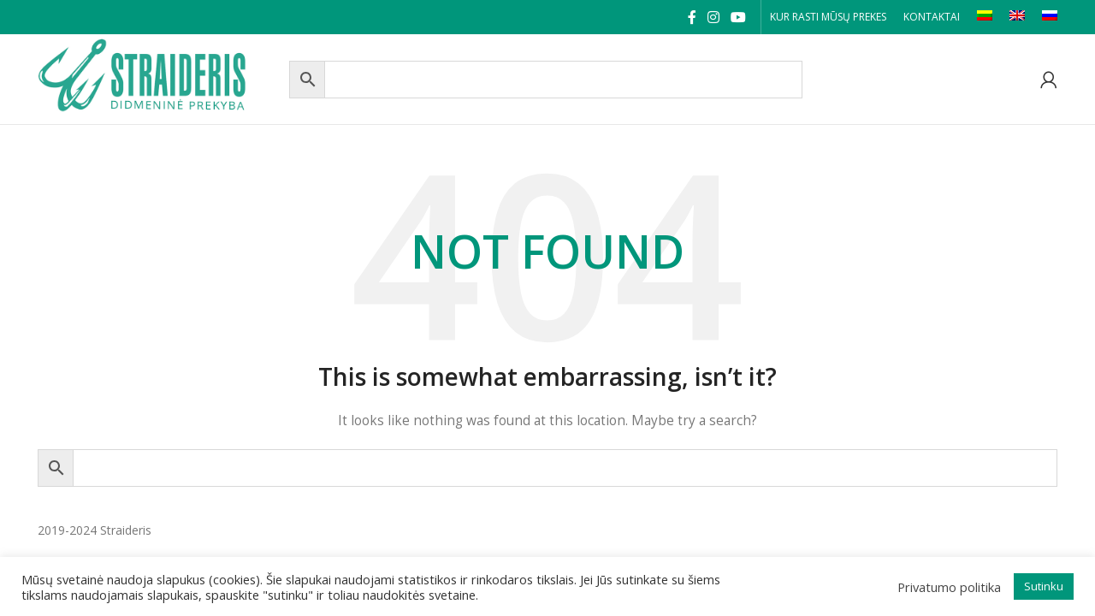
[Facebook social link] (691, 17)
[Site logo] (159, 77)
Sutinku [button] (1043, 586)
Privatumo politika (949, 587)
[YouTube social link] (738, 17)
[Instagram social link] (713, 17)
